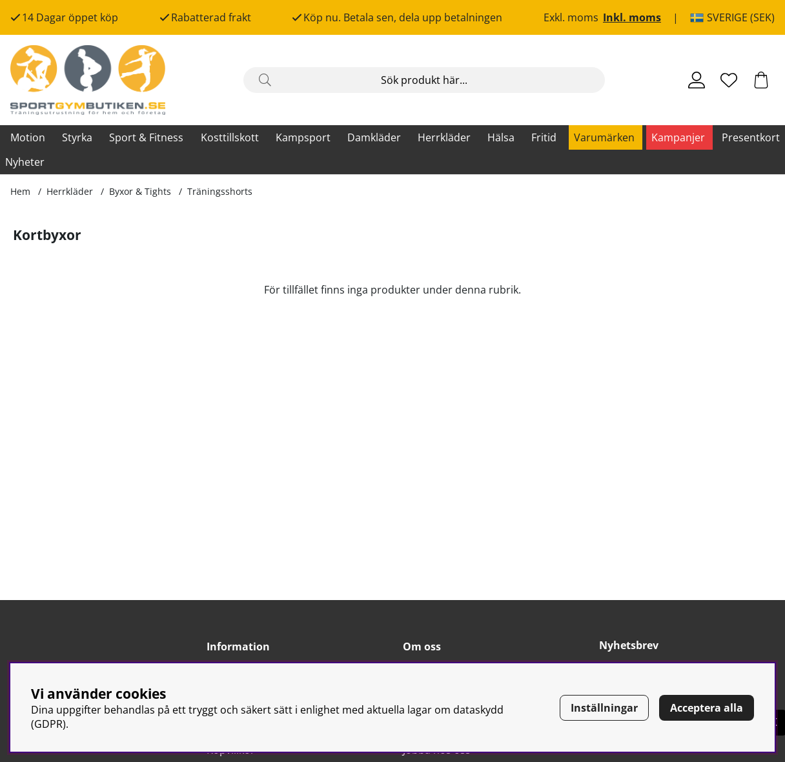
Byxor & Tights (140, 191)
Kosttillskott (230, 137)
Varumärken (604, 137)
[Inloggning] (696, 80)
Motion (27, 137)
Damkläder (374, 137)
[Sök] (424, 80)
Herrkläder (444, 137)
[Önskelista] (728, 80)
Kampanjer (678, 137)
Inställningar (604, 708)
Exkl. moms (571, 17)
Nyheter (25, 162)
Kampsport (303, 137)
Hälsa (501, 137)
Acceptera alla (706, 708)
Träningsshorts (219, 191)
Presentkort (751, 137)
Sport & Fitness (146, 137)
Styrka (77, 137)
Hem (20, 191)
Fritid (543, 137)
